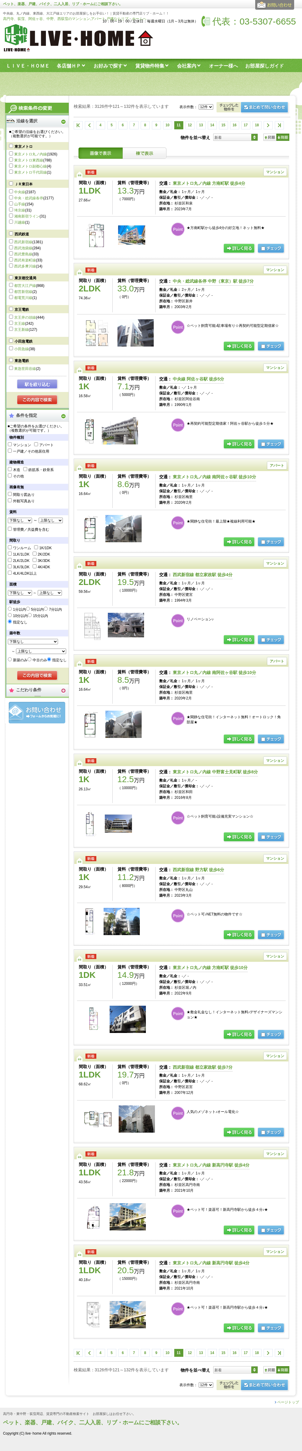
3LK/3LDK (21, 567)
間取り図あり (24, 495)
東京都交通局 (25, 278)
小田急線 (21, 349)
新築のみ (20, 660)
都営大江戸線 (25, 286)
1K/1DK (45, 548)
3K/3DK (44, 561)
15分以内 (40, 616)
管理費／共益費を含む (31, 529)
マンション (22, 445)
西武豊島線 (23, 254)
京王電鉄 (21, 309)
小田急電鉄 (23, 341)
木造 (16, 470)
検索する (37, 400)
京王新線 (21, 329)
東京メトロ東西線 (28, 160)
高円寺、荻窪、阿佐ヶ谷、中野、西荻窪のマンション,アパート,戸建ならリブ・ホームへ (74, 19)
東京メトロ (23, 146)
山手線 (19, 204)
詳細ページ (239, 248)
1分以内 (19, 609)
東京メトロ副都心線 (30, 166)
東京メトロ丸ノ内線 (30, 154)
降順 (282, 137)
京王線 (19, 323)
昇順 (269, 137)
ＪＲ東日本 (23, 184)
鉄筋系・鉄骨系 (41, 470)
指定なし (20, 622)
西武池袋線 (23, 248)
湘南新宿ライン (27, 216)
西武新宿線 (23, 242)
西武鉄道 (21, 234)
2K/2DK (44, 554)
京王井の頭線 (25, 317)
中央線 (19, 192)
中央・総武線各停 (28, 198)
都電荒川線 (23, 298)
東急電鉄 (21, 361)
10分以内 (20, 616)
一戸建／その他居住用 (31, 451)
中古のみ (40, 660)
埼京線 (19, 210)
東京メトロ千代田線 (30, 172)
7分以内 (55, 609)
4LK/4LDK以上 (25, 573)
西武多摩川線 (25, 266)
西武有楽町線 (25, 260)
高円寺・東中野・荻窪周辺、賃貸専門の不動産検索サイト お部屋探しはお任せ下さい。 (69, 1414)
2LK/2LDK (21, 561)
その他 (18, 476)
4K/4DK (44, 567)
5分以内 (37, 609)
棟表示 (145, 153)
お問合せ (37, 712)
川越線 (19, 222)
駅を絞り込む (37, 384)
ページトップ (288, 1402)
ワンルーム (22, 548)
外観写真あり (24, 501)
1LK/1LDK (21, 554)
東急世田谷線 (25, 369)
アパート (46, 445)
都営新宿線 (23, 292)
